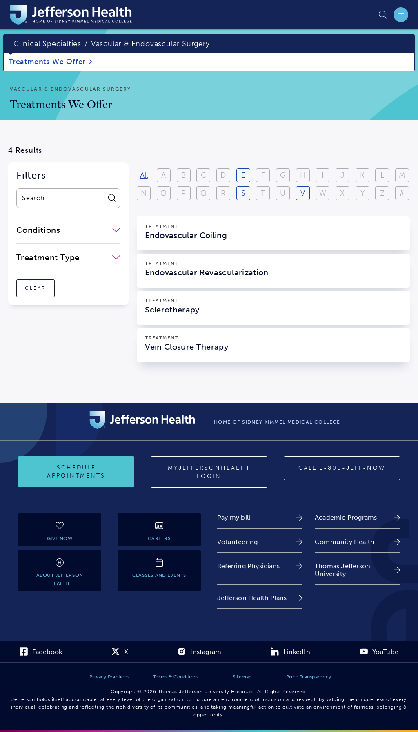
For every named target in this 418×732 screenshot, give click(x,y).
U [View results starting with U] (282, 193)
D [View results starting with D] (223, 175)
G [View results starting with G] (283, 175)
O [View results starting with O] (163, 193)
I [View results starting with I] (323, 175)
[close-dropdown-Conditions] (68, 230)
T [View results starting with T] (263, 193)
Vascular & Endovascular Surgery (150, 43)
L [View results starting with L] (382, 175)
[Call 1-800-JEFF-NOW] (342, 468)
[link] (259, 517)
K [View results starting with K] (362, 175)
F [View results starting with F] (263, 175)
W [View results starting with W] (322, 193)
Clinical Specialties (47, 43)
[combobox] (60, 198)
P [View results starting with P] (183, 193)
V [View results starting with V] (302, 193)
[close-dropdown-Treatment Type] (68, 257)
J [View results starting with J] (342, 175)
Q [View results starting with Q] (203, 193)
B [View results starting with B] (183, 175)
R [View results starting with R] (223, 193)
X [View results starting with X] (342, 193)
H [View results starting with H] (303, 175)
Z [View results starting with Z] (382, 193)
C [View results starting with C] (203, 175)
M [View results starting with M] (402, 175)
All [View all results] (144, 175)
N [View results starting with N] (144, 193)
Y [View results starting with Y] (362, 193)
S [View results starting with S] (243, 193)
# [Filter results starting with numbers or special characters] (402, 193)
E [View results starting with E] (243, 175)
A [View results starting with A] (163, 175)
